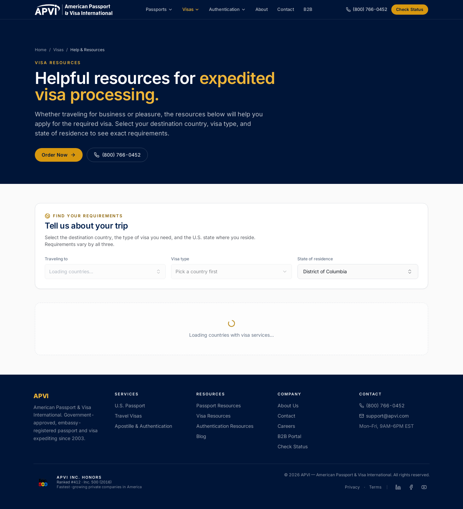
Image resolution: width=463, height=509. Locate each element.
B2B (308, 9)
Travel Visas (128, 416)
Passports (159, 9)
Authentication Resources (224, 426)
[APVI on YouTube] (424, 487)
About (261, 9)
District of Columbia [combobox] (357, 271)
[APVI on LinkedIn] (398, 487)
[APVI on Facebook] (411, 487)
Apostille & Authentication (143, 426)
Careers (286, 426)
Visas (191, 9)
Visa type (180, 258)
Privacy (352, 487)
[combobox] (105, 271)
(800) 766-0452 (117, 155)
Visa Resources (213, 416)
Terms (375, 487)
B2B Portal (289, 436)
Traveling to (56, 258)
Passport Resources (218, 405)
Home (40, 49)
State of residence (315, 258)
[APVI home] (73, 9)
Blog (201, 436)
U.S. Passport (130, 405)
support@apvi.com (384, 416)
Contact (285, 9)
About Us (288, 405)
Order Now (59, 155)
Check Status (409, 9)
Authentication (227, 9)
